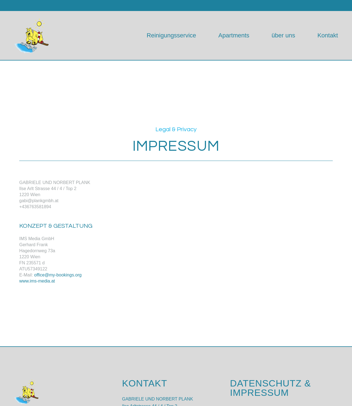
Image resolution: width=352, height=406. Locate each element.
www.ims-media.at (37, 281)
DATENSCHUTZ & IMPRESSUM (270, 388)
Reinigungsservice (171, 35)
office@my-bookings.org (57, 275)
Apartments (233, 35)
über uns (283, 35)
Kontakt (327, 35)
